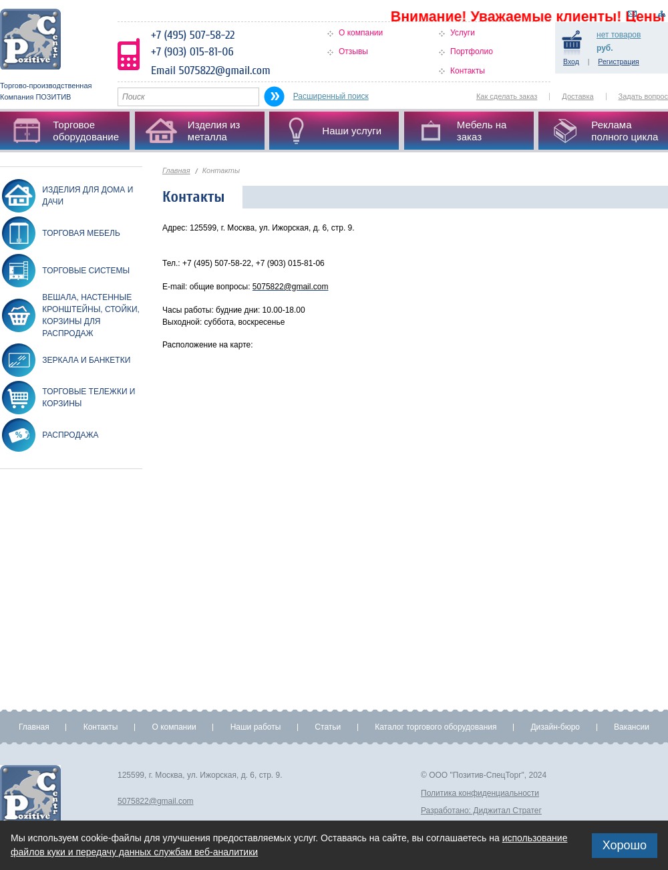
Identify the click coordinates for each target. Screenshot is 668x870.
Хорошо (625, 845)
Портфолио (471, 51)
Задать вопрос (643, 96)
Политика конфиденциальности (480, 793)
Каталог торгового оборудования (435, 727)
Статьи (328, 727)
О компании (361, 32)
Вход (571, 61)
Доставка (577, 96)
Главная (176, 170)
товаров (619, 34)
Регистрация (618, 61)
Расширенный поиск (331, 96)
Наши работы (255, 727)
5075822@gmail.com (156, 801)
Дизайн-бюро (555, 727)
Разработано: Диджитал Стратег (481, 810)
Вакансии (631, 727)
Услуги (462, 32)
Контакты (467, 71)
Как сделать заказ (506, 96)
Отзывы (353, 51)
